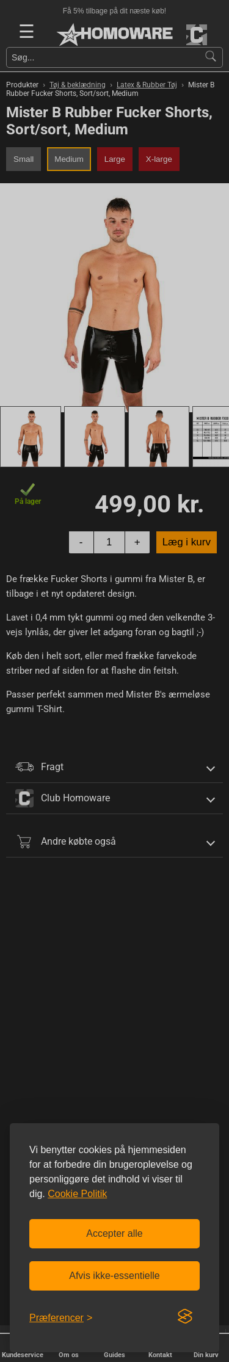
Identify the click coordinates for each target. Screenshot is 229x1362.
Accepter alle (114, 1233)
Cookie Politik (77, 1194)
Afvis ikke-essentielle (114, 1275)
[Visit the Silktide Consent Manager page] (185, 1316)
